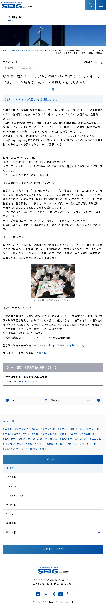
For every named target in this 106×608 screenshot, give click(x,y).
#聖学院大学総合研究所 (73, 438)
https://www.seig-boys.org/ (66, 345)
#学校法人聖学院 (37, 438)
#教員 (35, 433)
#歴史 (35, 428)
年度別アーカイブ (53, 549)
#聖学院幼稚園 (49, 433)
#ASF (43, 448)
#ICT (20, 444)
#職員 (63, 433)
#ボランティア (75, 444)
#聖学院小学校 (20, 433)
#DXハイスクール (13, 448)
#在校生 (60, 444)
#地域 (50, 444)
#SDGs (54, 438)
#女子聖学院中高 (89, 428)
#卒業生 (39, 444)
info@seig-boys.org (26, 381)
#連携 (6, 433)
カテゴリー (53, 459)
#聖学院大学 (22, 428)
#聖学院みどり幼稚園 (81, 433)
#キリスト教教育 (67, 428)
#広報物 (7, 428)
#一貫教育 (32, 448)
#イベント (93, 444)
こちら (40, 353)
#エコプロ (96, 438)
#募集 (29, 444)
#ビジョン (9, 444)
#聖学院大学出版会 (14, 438)
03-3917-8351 (42, 583)
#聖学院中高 (48, 428)
